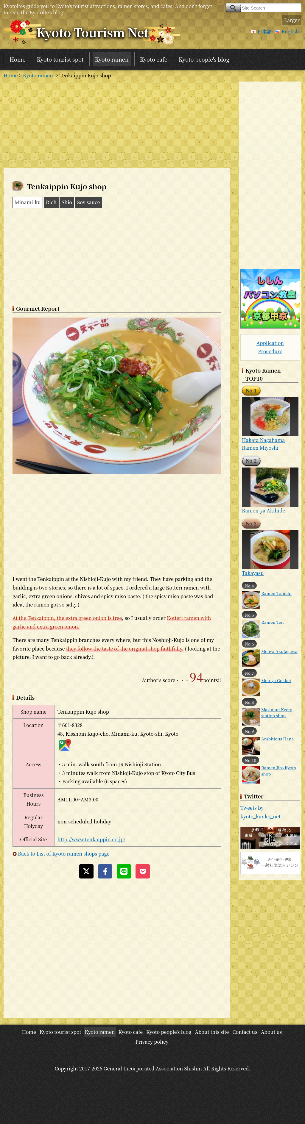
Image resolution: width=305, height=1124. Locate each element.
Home (17, 59)
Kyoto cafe (153, 59)
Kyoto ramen (112, 59)
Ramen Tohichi (276, 593)
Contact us (244, 1031)
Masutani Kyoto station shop (276, 712)
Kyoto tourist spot (60, 59)
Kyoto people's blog (204, 59)
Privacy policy (151, 1041)
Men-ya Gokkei (276, 680)
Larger (292, 20)
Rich (51, 202)
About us (271, 1031)
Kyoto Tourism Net (92, 32)
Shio (67, 202)
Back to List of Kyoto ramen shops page (63, 853)
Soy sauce (88, 202)
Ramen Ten (272, 622)
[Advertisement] (117, 123)
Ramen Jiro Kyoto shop (278, 770)
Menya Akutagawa (279, 651)
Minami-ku (28, 202)
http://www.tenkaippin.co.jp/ (91, 839)
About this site (212, 1031)
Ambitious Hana (277, 739)
